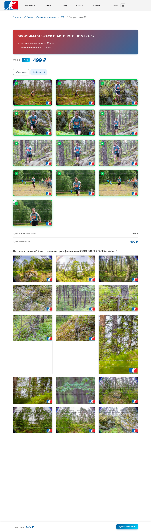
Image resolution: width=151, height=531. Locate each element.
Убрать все (21, 72)
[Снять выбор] (16, 83)
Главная (17, 17)
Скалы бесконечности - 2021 (51, 17)
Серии (79, 5)
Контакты (98, 5)
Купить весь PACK (127, 526)
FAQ (65, 5)
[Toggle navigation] (123, 5)
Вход (115, 5)
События (30, 5)
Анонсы (48, 5)
